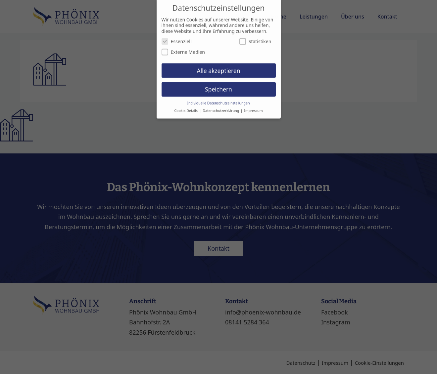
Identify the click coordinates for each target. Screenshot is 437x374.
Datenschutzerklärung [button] (221, 105)
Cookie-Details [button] (186, 105)
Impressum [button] (253, 105)
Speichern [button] (218, 83)
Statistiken (255, 35)
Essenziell (177, 35)
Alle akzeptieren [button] (218, 64)
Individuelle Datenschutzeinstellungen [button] (218, 97)
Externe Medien (183, 46)
